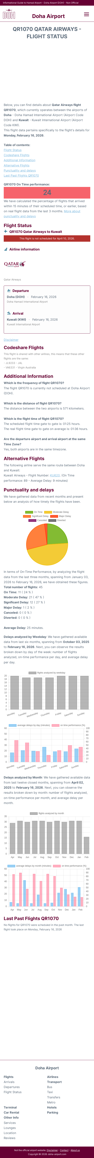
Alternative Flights (16, 165)
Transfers (53, 1097)
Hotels (52, 1107)
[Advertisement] (47, 72)
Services (10, 1123)
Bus (49, 1087)
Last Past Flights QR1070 (21, 175)
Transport (54, 1082)
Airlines (52, 1077)
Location (10, 1133)
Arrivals (9, 1082)
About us (75, 1150)
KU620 (55, 475)
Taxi (50, 1092)
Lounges (10, 1128)
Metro (51, 1102)
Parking (52, 1112)
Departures (12, 1087)
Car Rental (11, 1112)
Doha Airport (48, 16)
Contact (64, 1150)
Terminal (10, 1107)
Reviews (9, 1138)
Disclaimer (52, 1150)
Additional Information (19, 160)
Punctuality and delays (20, 170)
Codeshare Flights (16, 155)
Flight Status (12, 150)
